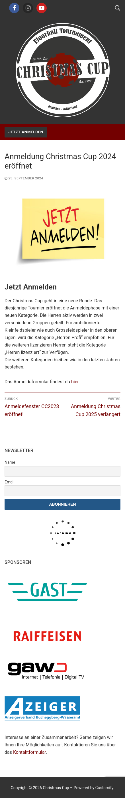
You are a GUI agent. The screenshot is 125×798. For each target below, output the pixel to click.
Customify (104, 787)
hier (75, 381)
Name (10, 462)
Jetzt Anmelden (26, 131)
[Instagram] (28, 8)
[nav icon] (108, 132)
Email (10, 482)
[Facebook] (14, 8)
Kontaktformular (29, 752)
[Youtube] (41, 8)
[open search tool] (117, 8)
